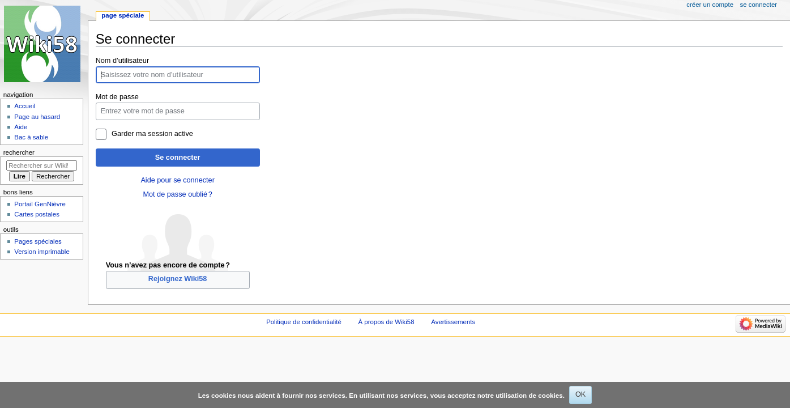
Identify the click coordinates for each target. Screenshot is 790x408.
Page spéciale (122, 15)
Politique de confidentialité (303, 321)
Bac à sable (31, 137)
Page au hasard (37, 116)
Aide (20, 127)
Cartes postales (36, 214)
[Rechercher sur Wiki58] (41, 165)
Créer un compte (709, 4)
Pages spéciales (37, 241)
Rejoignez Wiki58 (177, 279)
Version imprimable (41, 251)
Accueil (24, 106)
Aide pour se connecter (177, 180)
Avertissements (453, 321)
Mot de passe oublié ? (177, 194)
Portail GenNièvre (39, 204)
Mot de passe (117, 97)
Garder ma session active (152, 134)
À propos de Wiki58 (386, 321)
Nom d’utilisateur (123, 61)
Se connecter (177, 158)
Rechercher (19, 152)
